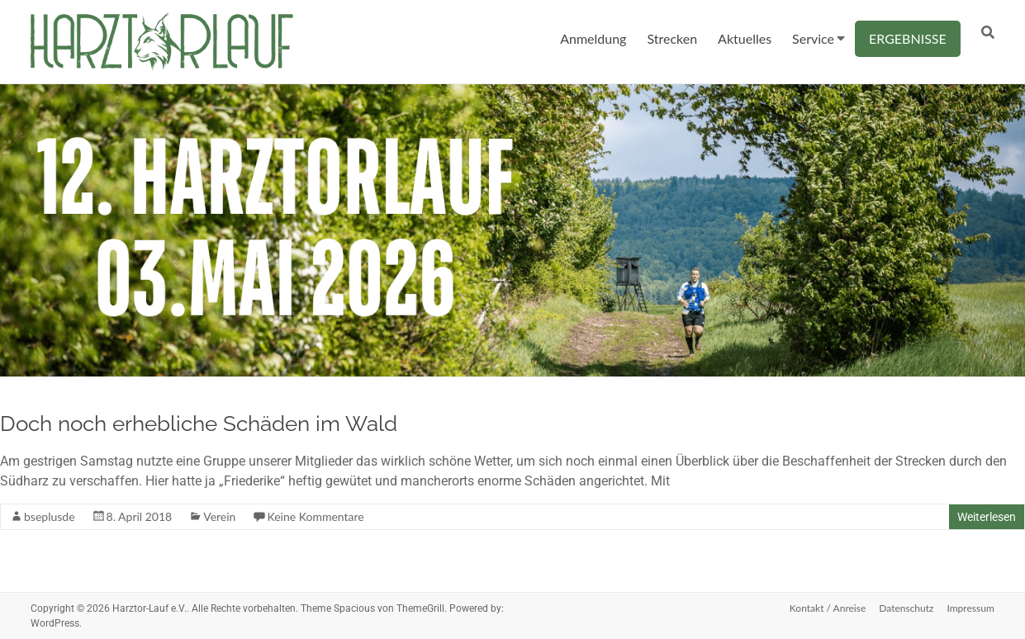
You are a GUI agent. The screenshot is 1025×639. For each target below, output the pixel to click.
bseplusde (49, 516)
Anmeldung (593, 38)
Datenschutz (906, 608)
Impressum (970, 608)
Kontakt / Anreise (828, 608)
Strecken (672, 38)
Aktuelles (744, 38)
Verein (219, 516)
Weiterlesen (986, 516)
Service (813, 38)
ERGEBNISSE (908, 38)
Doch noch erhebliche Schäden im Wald (198, 423)
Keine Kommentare (315, 516)
